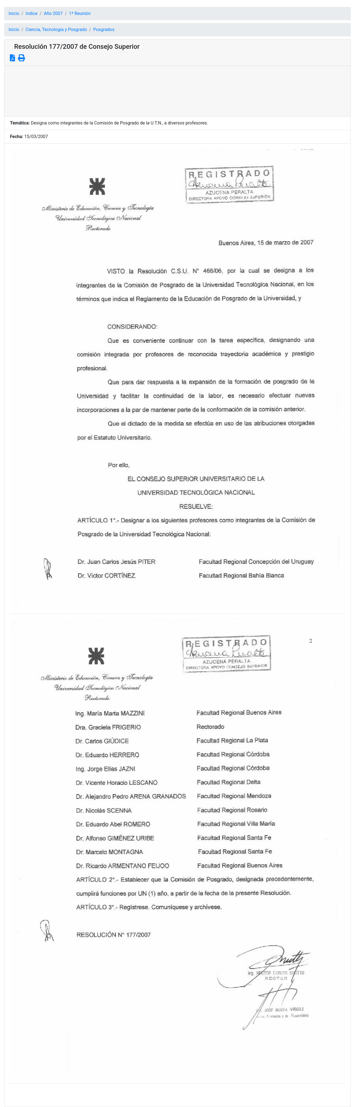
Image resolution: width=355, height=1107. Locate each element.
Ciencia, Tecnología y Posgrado (56, 29)
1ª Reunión (80, 13)
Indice (31, 13)
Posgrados (104, 29)
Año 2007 (53, 13)
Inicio (14, 13)
